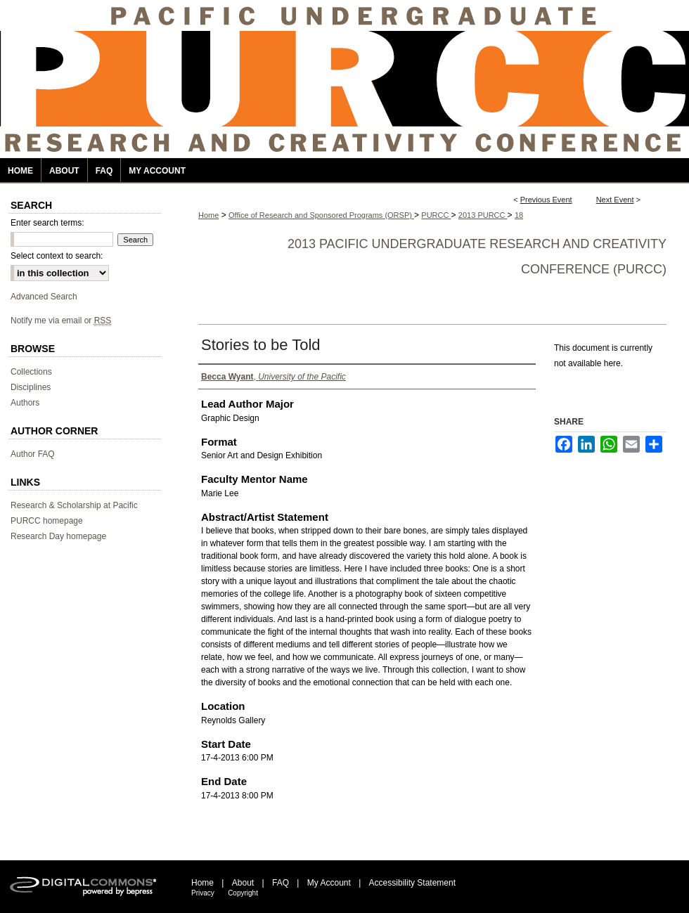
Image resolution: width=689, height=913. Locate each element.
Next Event (615, 199)
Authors (25, 403)
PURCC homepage (47, 521)
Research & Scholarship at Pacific (74, 505)
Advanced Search (44, 297)
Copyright (243, 893)
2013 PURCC (483, 215)
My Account (329, 883)
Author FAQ (33, 454)
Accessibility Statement (412, 883)
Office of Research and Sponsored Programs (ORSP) (321, 215)
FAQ (280, 883)
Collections (31, 372)
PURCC (436, 215)
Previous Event (546, 199)
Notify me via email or (61, 320)
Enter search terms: (47, 223)
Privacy (202, 893)
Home (208, 215)
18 (519, 215)
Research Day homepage (58, 536)
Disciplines (31, 387)
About (243, 883)
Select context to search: (57, 256)
